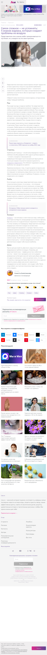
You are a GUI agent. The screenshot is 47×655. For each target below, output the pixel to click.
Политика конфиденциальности (8, 542)
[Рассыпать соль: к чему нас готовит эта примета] (35, 377)
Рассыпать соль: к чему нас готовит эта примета (34, 387)
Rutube (40, 335)
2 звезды (36, 25)
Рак (9, 293)
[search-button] (38, 2)
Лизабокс (29, 522)
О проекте (4, 522)
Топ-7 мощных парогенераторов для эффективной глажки (8, 438)
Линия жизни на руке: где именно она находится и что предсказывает (10, 415)
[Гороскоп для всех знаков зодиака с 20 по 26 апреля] (35, 404)
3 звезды (38, 25)
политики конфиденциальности (10, 320)
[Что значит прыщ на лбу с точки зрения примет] (35, 356)
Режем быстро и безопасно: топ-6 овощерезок (34, 481)
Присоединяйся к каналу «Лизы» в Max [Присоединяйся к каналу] (9, 366)
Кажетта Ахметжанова (8, 25)
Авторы (3, 532)
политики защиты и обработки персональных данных (14, 652)
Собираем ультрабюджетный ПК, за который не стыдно (34, 460)
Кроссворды (30, 534)
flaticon (27, 582)
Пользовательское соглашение (7, 537)
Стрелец (22, 293)
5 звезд (41, 25)
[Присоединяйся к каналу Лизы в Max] (11, 356)
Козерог (30, 293)
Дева (15, 293)
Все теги (29, 538)
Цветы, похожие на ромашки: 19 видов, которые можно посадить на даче (34, 438)
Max (39, 340)
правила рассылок (21, 320)
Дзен (16, 340)
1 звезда (35, 25)
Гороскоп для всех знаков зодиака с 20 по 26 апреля (33, 414)
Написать (41, 299)
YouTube (5, 340)
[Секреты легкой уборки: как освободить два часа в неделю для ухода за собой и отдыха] (12, 9)
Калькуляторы (31, 531)
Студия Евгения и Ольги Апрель (26, 581)
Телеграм (6, 335)
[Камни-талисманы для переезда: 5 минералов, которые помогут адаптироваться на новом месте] (11, 377)
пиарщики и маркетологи (15, 163)
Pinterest (29, 340)
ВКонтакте (18, 335)
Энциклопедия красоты (31, 526)
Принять (39, 648)
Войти (42, 2)
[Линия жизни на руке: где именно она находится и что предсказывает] (11, 404)
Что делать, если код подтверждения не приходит (10, 460)
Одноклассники (29, 335)
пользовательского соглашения (34, 319)
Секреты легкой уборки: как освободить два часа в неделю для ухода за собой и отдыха (12, 15)
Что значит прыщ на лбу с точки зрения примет (33, 366)
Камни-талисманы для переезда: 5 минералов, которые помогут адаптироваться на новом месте (10, 390)
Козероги (10, 218)
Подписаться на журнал (8, 513)
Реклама (4, 525)
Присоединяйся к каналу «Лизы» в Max (34, 14)
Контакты (4, 529)
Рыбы (37, 293)
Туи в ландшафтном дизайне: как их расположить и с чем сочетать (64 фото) (11, 482)
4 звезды (39, 25)
